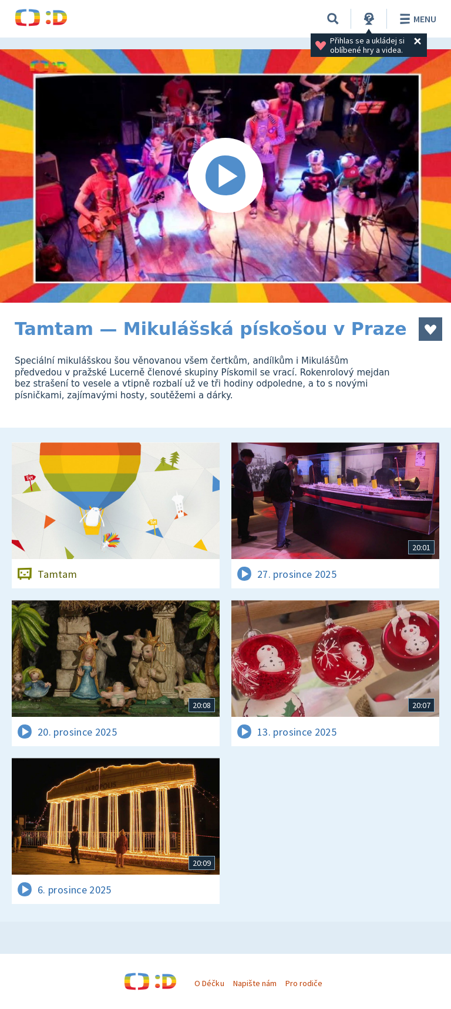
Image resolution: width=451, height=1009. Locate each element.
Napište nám (255, 983)
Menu (416, 19)
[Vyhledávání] (333, 19)
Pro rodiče (303, 983)
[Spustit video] (225, 176)
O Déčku (209, 983)
